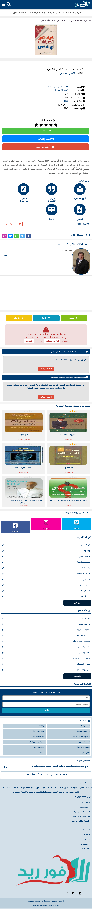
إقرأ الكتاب (45, 131)
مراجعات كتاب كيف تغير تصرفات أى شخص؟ (69, 352)
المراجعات (85, 844)
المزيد (4, 255)
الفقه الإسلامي (46, 653)
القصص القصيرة (46, 647)
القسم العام (46, 618)
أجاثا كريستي (46, 591)
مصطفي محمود (46, 579)
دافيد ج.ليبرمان (73, 20)
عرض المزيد (84, 181)
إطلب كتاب (85, 807)
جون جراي (46, 551)
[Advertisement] (46, 293)
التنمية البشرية (61, 90)
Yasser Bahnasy (53, 905)
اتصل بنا (86, 802)
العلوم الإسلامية (46, 630)
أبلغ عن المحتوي (52, 341)
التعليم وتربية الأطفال (46, 641)
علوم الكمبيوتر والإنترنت (46, 658)
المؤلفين (82, 537)
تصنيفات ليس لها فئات (58, 87)
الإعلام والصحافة (46, 664)
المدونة (42, 753)
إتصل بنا (29, 341)
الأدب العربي (85, 753)
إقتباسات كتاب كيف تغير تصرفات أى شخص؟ (69, 377)
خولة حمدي (46, 545)
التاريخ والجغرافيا (46, 670)
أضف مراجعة (45, 147)
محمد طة (46, 568)
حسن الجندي (46, 585)
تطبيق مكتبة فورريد (81, 821)
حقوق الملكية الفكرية (80, 816)
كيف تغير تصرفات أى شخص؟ (52, 20)
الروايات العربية (46, 624)
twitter (76, 528)
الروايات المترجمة (46, 635)
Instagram (46, 528)
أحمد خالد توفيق (46, 562)
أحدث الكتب (84, 830)
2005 (66, 101)
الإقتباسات (85, 848)
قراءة (46, 318)
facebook (15, 531)
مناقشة (18, 318)
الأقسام (82, 611)
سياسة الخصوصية (82, 812)
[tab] (74, 191)
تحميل (74, 318)
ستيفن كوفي (46, 556)
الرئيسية (86, 20)
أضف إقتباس (45, 139)
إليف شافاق (46, 596)
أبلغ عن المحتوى (13, 224)
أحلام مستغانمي (46, 574)
